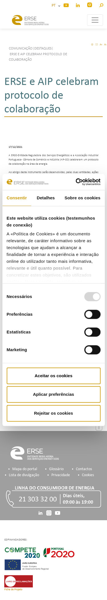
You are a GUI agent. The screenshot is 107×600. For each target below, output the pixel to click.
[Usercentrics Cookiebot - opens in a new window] (76, 182)
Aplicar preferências (53, 394)
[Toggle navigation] (95, 20)
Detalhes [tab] (46, 197)
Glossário (56, 469)
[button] (101, 4)
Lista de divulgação (24, 475)
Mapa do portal (24, 469)
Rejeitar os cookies (53, 413)
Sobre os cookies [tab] (82, 197)
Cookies (88, 475)
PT (54, 5)
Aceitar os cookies (53, 375)
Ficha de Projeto (13, 589)
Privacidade (60, 475)
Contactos (84, 469)
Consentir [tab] (17, 197)
